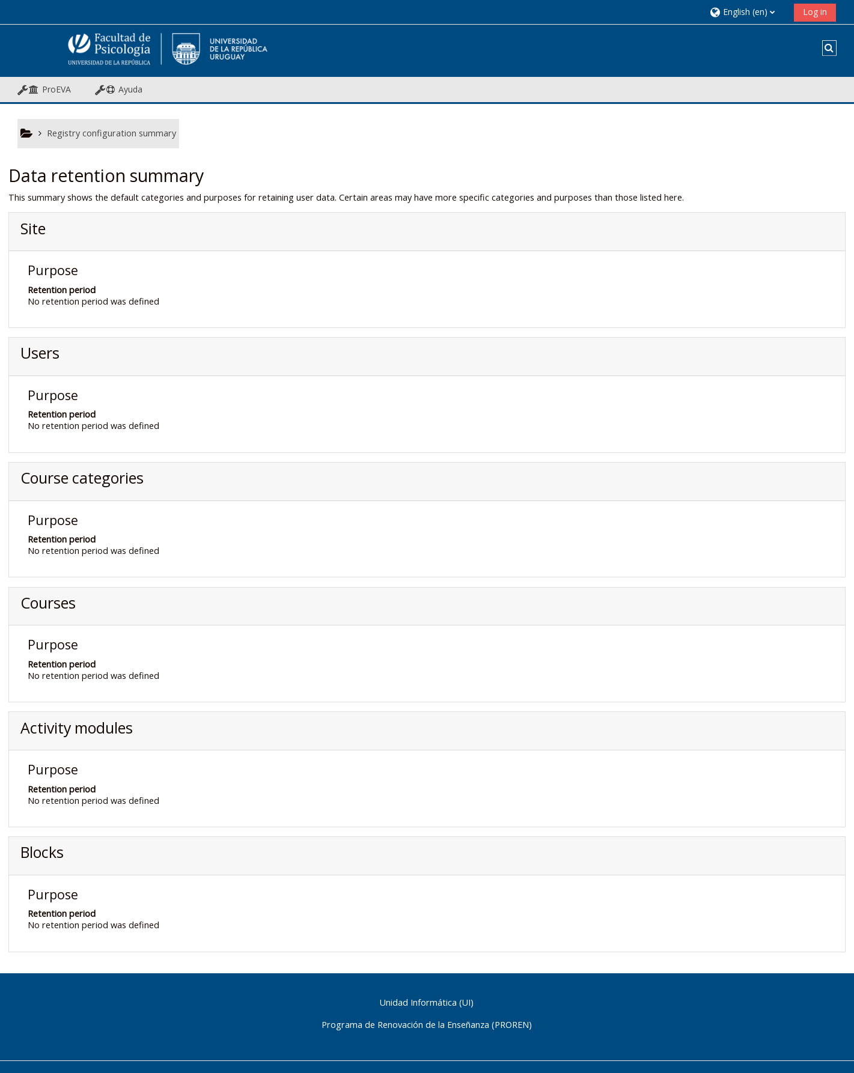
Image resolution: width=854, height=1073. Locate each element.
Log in (815, 11)
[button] (747, 11)
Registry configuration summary (111, 133)
